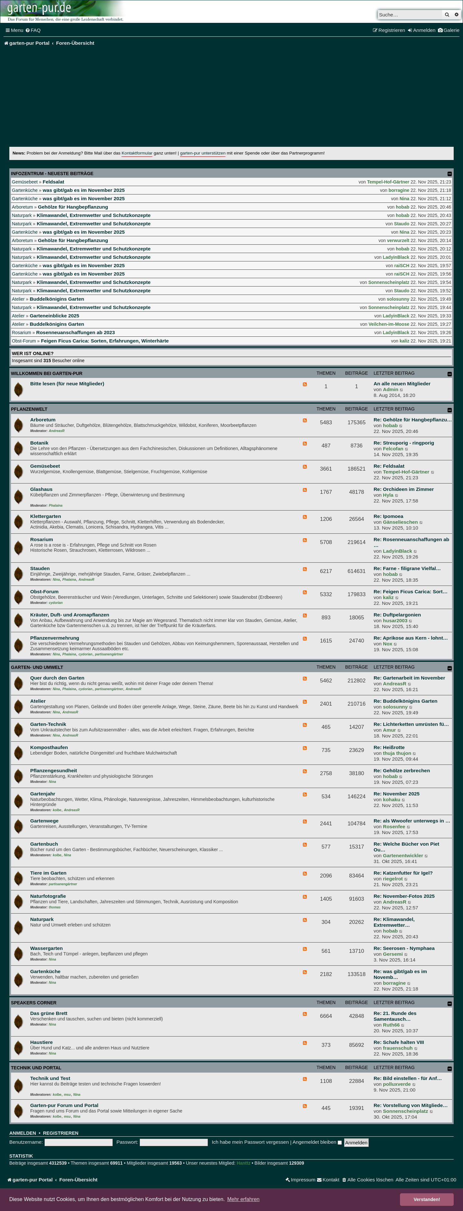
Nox (387, 643)
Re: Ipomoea (388, 516)
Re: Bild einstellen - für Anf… (408, 1078)
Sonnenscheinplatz (388, 282)
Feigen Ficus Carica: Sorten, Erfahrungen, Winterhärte (105, 340)
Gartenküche (25, 190)
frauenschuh (398, 1048)
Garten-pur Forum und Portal (64, 1105)
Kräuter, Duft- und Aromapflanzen (69, 614)
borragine (398, 190)
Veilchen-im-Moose (388, 324)
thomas (55, 907)
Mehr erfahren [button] (243, 1199)
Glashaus (41, 489)
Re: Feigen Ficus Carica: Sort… (411, 591)
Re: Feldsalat (389, 466)
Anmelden (22, 1133)
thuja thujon (397, 753)
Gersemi (393, 954)
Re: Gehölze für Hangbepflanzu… (413, 419)
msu (67, 1094)
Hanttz (243, 1163)
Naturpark (22, 215)
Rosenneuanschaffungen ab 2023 (75, 332)
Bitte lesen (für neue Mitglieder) (67, 383)
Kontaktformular (137, 153)
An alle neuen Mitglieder (402, 383)
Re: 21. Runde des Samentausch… (395, 1016)
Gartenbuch (44, 844)
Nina (404, 198)
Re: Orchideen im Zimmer (404, 489)
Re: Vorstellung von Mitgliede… (411, 1105)
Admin (390, 389)
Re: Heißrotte (389, 747)
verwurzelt (398, 240)
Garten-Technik (48, 724)
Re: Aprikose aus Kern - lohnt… (411, 638)
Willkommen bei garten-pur (46, 373)
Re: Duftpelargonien (397, 614)
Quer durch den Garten (57, 678)
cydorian (56, 603)
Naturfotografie (48, 896)
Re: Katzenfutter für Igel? (403, 873)
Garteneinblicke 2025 (54, 315)
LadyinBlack (396, 257)
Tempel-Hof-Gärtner (388, 181)
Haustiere (41, 1042)
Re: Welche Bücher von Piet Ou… (406, 846)
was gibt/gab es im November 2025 (84, 190)
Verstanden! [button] (427, 1199)
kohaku (391, 799)
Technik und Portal (36, 1067)
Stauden (40, 568)
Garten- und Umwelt (37, 667)
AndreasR (57, 431)
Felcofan (393, 448)
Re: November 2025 (397, 793)
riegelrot (393, 878)
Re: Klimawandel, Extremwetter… (394, 922)
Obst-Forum (24, 340)
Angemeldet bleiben (317, 1142)
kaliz (404, 340)
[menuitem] (33, 30)
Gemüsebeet (25, 181)
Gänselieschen (400, 522)
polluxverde (397, 1084)
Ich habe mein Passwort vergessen (250, 1142)
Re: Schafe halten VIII (399, 1042)
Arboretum (22, 207)
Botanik (39, 443)
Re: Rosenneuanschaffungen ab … (411, 542)
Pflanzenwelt (29, 409)
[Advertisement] (231, 98)
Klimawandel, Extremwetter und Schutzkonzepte (93, 215)
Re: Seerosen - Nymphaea (404, 948)
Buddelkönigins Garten (57, 299)
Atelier (18, 299)
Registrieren (60, 1133)
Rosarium (21, 332)
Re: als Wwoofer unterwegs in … (412, 820)
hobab (402, 207)
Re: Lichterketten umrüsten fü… (411, 724)
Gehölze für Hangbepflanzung (73, 207)
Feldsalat (53, 181)
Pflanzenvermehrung (54, 638)
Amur (389, 730)
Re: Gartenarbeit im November (409, 678)
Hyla (388, 495)
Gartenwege (44, 820)
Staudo (401, 223)
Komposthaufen (49, 747)
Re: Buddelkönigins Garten (405, 701)
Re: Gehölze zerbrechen (402, 770)
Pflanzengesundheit (53, 770)
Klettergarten (45, 516)
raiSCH (401, 265)
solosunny (398, 299)
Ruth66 (391, 1025)
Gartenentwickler (403, 855)
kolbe (57, 810)
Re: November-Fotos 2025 (404, 896)
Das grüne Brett (48, 1013)
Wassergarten (46, 948)
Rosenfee (394, 826)
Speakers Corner (34, 1002)
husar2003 (395, 620)
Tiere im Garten (48, 873)
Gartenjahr (42, 793)
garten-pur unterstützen (202, 153)
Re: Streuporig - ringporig (404, 443)
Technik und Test (50, 1078)
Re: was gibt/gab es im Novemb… (400, 974)
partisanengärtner (109, 654)
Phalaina (55, 505)
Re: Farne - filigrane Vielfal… (407, 568)
